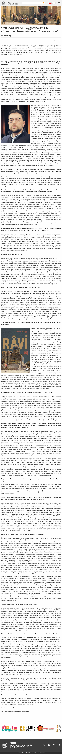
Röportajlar (57, 41)
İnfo (51, 41)
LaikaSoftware (41, 752)
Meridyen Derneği (21, 752)
